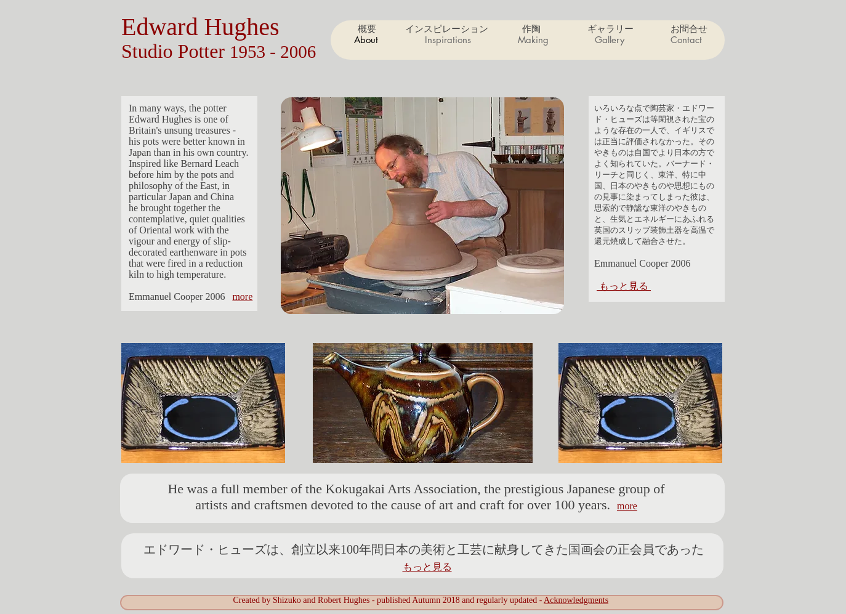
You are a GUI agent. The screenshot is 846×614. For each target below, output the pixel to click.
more (242, 296)
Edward (162, 27)
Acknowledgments (576, 600)
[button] (532, 40)
